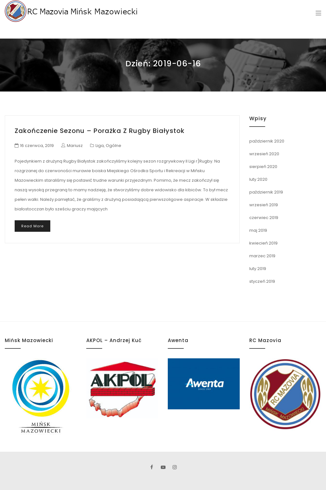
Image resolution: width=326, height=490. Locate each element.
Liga (100, 146)
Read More (32, 226)
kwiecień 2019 (263, 243)
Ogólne (113, 146)
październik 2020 (266, 141)
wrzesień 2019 (263, 205)
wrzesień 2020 (264, 154)
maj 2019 (258, 230)
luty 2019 (257, 269)
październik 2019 (266, 192)
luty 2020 (258, 179)
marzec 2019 (262, 256)
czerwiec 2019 (263, 218)
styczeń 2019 (262, 281)
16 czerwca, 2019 (37, 146)
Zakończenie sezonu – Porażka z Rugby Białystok (100, 130)
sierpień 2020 (263, 167)
